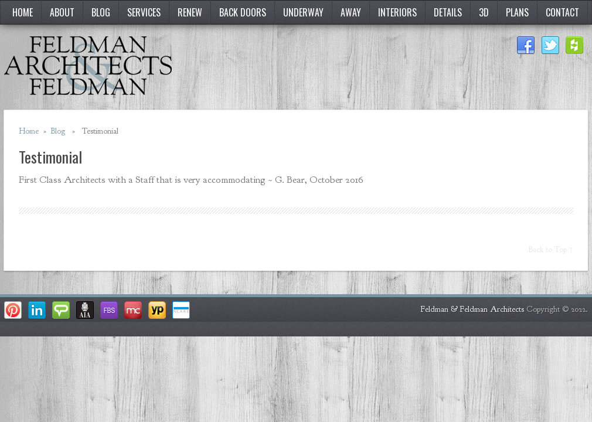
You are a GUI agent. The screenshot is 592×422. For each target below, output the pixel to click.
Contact (562, 12)
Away (351, 12)
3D (484, 12)
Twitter (550, 45)
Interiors (397, 12)
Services (144, 12)
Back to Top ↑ (551, 249)
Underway (303, 12)
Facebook (525, 45)
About (62, 12)
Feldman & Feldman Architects (472, 309)
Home (22, 12)
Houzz (575, 45)
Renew (190, 12)
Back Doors (242, 12)
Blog (100, 12)
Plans (517, 12)
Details (448, 12)
